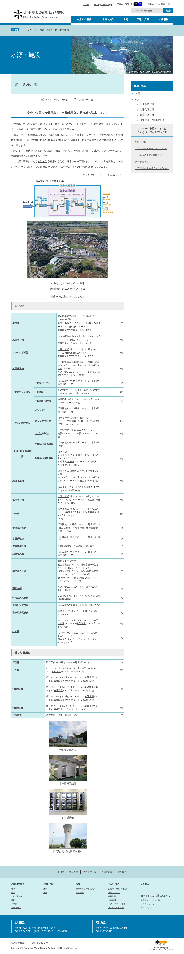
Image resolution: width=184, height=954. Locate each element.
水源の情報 (140, 142)
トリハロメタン (92, 134)
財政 (13, 900)
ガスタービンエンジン (69, 611)
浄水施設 (20, 306)
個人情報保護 (18, 942)
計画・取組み (17, 896)
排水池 (15, 631)
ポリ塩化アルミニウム (69, 571)
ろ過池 (26, 150)
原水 (40, 124)
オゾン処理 (27, 134)
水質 (78, 884)
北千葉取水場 (147, 104)
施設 (137, 99)
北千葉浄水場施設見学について (151, 148)
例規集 (14, 904)
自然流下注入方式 (67, 561)
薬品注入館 (18, 554)
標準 (163, 4)
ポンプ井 (44, 392)
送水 (94, 113)
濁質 (71, 124)
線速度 (70, 461)
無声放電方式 (81, 418)
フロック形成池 (20, 352)
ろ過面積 (81, 481)
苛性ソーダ (68, 578)
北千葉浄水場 (147, 109)
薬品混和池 (18, 340)
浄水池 (76, 150)
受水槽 (83, 113)
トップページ (29, 29)
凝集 (81, 124)
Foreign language (103, 4)
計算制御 (62, 546)
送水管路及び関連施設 (152, 120)
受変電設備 (22, 598)
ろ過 (35, 150)
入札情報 (145, 884)
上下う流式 (63, 496)
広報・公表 (114, 884)
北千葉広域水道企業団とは (148, 155)
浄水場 (17, 124)
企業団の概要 (18, 884)
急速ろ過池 (18, 481)
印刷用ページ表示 (86, 99)
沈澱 (69, 129)
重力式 (65, 471)
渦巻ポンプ (74, 399)
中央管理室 (78, 528)
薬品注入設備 (19, 571)
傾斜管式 (94, 362)
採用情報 (112, 896)
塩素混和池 (18, 500)
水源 (137, 93)
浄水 (67, 150)
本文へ (86, 4)
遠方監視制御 (80, 546)
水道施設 (42, 161)
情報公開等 (16, 907)
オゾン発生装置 (43, 421)
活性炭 (83, 140)
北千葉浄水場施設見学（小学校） (152, 168)
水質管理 (80, 893)
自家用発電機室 (20, 605)
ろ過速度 (62, 487)
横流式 (79, 362)
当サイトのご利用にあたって (155, 895)
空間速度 (62, 465)
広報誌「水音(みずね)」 (118, 889)
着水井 (48, 124)
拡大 (170, 4)
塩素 (49, 150)
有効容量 (62, 330)
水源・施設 (46, 29)
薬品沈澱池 (36, 129)
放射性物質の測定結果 (85, 889)
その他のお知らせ (116, 907)
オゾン (43, 134)
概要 (13, 889)
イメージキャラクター (118, 904)
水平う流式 (63, 349)
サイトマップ (90, 872)
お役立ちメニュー (148, 904)
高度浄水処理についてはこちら (68, 296)
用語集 (60, 872)
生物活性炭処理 (41, 140)
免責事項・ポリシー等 (150, 900)
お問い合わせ (146, 908)
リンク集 (73, 872)
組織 (13, 893)
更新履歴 (122, 872)
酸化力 (60, 134)
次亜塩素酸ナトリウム (69, 564)
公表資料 (112, 900)
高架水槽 (17, 588)
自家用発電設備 (20, 612)
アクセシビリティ (41, 942)
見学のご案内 (114, 893)
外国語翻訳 (107, 872)
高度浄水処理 (147, 114)
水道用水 (50, 113)
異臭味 (77, 134)
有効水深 (65, 319)
